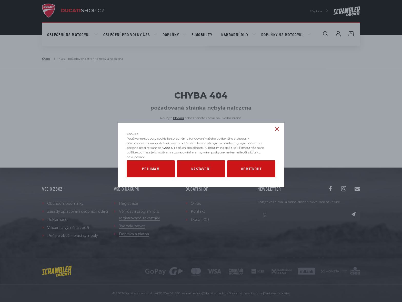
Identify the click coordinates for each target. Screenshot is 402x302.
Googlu (167, 163)
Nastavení (201, 184)
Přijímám (151, 184)
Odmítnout (251, 184)
